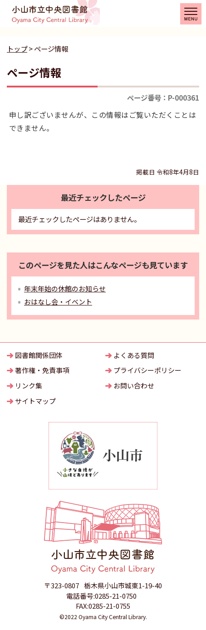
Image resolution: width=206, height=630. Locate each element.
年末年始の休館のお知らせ (65, 288)
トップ (17, 48)
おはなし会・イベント (58, 301)
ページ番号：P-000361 (163, 97)
